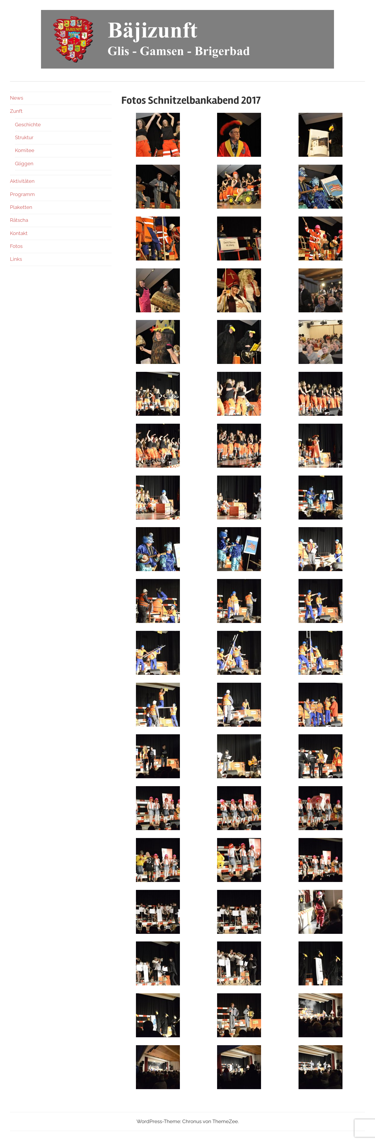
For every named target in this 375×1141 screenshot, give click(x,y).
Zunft (16, 111)
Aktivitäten (22, 181)
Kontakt (19, 233)
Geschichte (28, 124)
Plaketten (21, 207)
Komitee (24, 150)
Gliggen (24, 163)
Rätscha (19, 220)
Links (16, 259)
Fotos (16, 246)
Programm (22, 194)
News (16, 98)
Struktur (24, 137)
